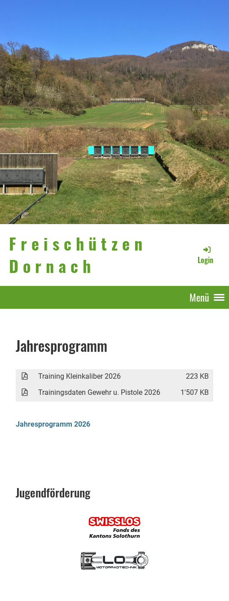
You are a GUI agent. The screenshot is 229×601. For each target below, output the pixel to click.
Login (205, 255)
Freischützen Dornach (78, 254)
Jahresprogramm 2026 (53, 424)
